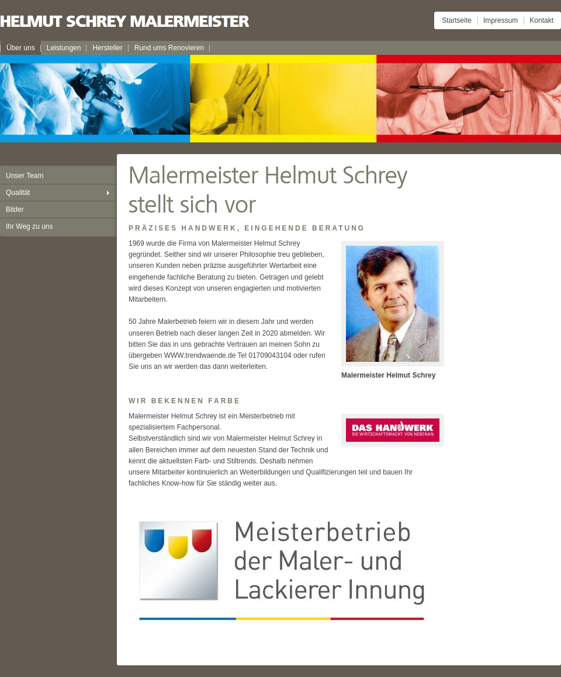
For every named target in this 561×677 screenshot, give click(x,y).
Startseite (457, 20)
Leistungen (64, 48)
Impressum (500, 20)
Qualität (18, 193)
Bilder (15, 209)
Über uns (20, 48)
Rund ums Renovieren (169, 48)
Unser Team (24, 176)
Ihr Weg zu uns (29, 226)
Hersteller (107, 48)
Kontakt (541, 20)
